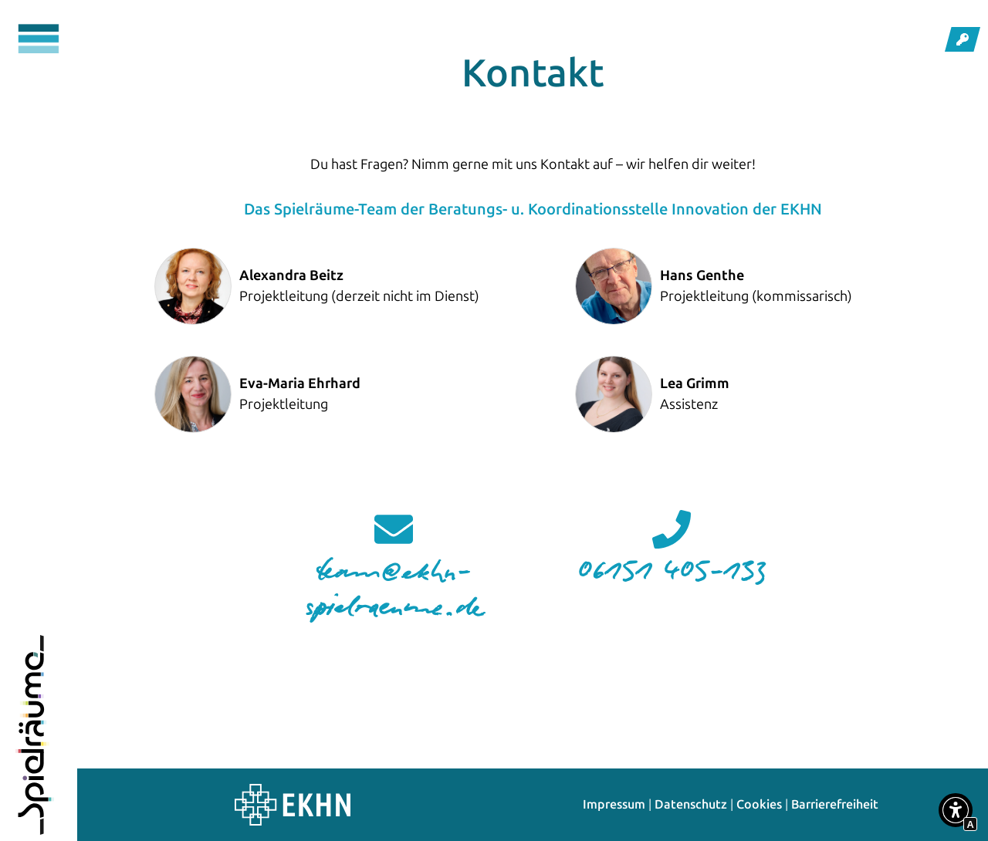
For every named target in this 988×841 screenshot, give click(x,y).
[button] (956, 813)
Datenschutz (691, 804)
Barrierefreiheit (834, 804)
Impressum (614, 804)
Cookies (759, 804)
